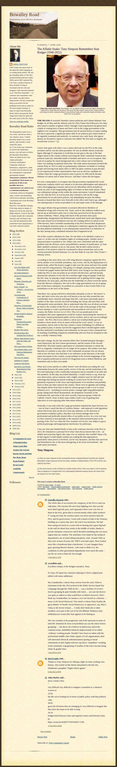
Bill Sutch (46, 487)
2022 (14, 243)
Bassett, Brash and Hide (22, 454)
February (18, 384)
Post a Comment (46, 731)
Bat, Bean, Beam (19, 457)
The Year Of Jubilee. (21, 358)
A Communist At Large (22, 439)
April (17, 378)
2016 (14, 405)
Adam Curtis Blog (20, 446)
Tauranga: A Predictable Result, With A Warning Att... (24, 307)
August (17, 258)
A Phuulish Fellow (20, 442)
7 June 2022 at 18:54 (54, 652)
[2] (101, 244)
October (18, 252)
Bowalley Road (24, 14)
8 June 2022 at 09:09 (54, 672)
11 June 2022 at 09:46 (55, 726)
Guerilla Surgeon (56, 500)
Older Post (102, 737)
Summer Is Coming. (21, 360)
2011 (14, 420)
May (16, 375)
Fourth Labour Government (60, 487)
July (16, 261)
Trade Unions (88, 488)
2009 (14, 426)
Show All (31, 477)
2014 (14, 411)
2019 (14, 396)
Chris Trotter (20, 64)
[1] (58, 141)
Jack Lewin (76, 487)
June (16, 264)
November (19, 249)
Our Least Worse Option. (23, 346)
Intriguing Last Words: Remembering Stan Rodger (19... (22, 369)
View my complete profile (19, 121)
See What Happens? (21, 273)
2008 (14, 428)
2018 (14, 399)
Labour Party (85, 487)
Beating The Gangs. (21, 330)
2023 (14, 240)
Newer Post (42, 737)
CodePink (17, 469)
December (19, 246)
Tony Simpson (77, 488)
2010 (14, 422)
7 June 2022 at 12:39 (54, 557)
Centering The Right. (21, 363)
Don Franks (53, 658)
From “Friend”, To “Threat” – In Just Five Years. (23, 289)
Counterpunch (18, 472)
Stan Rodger (51, 488)
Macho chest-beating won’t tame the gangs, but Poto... (24, 340)
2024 (14, 237)
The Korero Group (64, 488)
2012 (14, 416)
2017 (14, 401)
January (18, 386)
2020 (14, 393)
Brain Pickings (18, 461)
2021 (14, 390)
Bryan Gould (18, 465)
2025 (14, 234)
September (19, 255)
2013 (14, 414)
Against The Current (21, 450)
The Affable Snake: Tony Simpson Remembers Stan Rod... (23, 351)
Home (72, 737)
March (17, 380)
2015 (14, 407)
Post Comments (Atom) (59, 743)
